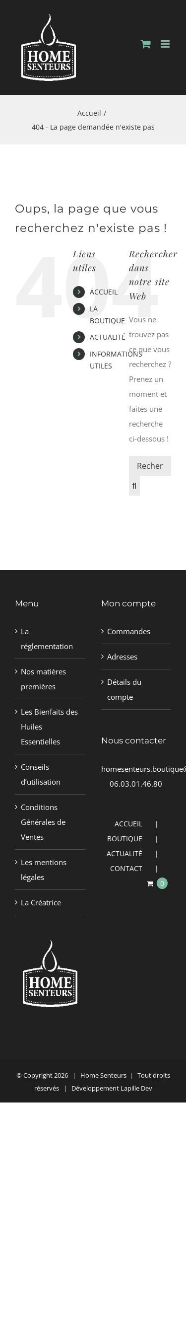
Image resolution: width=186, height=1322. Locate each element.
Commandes (128, 631)
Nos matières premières (43, 678)
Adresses (122, 656)
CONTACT (126, 868)
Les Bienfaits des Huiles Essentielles (49, 726)
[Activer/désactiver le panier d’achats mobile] (146, 44)
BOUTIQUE (124, 838)
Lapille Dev (136, 1088)
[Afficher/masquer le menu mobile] (166, 44)
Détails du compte (124, 689)
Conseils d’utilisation (41, 774)
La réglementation (47, 638)
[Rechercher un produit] (150, 466)
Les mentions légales (43, 869)
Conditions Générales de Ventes (43, 822)
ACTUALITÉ (107, 337)
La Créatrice (41, 902)
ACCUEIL (104, 291)
